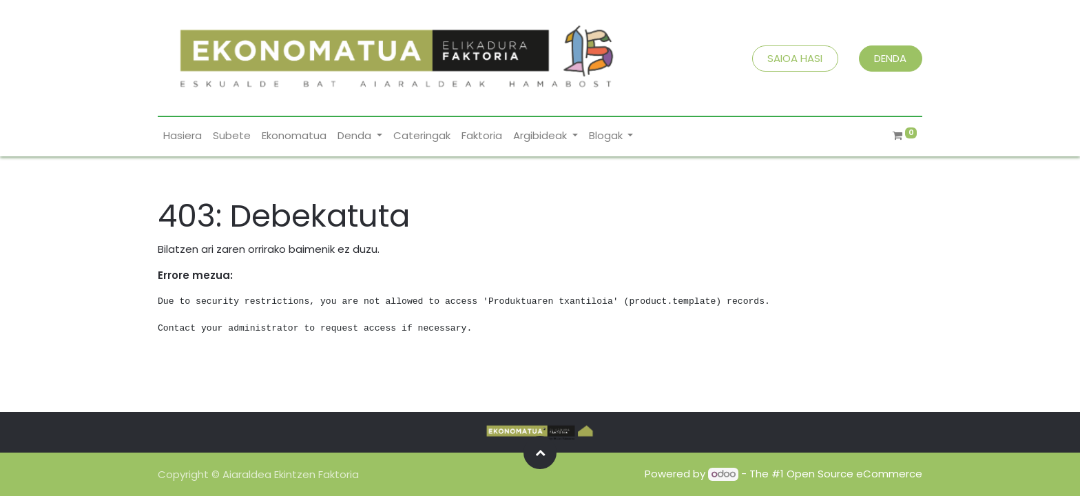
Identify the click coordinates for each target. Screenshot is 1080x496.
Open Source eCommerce (854, 473)
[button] (540, 452)
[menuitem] (182, 136)
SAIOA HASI (794, 58)
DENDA (890, 58)
